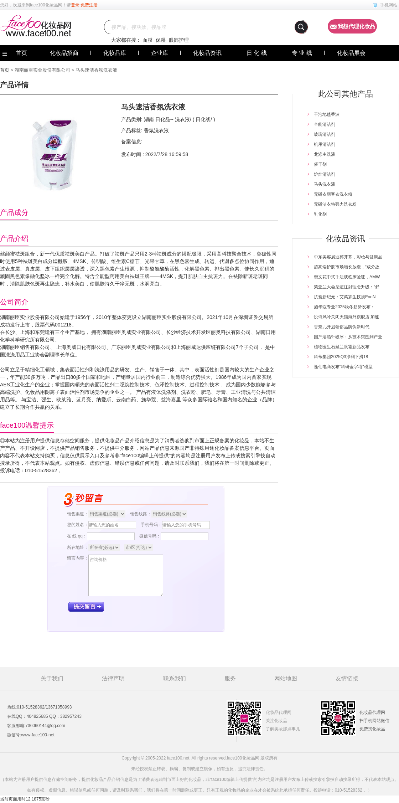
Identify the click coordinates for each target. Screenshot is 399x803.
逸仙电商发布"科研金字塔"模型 (343, 366)
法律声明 (113, 678)
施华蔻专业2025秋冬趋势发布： (344, 306)
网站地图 (285, 678)
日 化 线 (257, 53)
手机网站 (388, 4)
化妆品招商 (64, 53)
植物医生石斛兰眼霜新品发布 (341, 346)
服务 (230, 678)
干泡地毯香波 (327, 114)
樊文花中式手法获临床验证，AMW (347, 276)
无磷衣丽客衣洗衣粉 (333, 194)
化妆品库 (114, 53)
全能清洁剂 (324, 124)
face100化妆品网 (46, 4)
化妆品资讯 (207, 53)
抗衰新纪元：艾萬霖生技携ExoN (344, 296)
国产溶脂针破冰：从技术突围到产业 (348, 336)
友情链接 (347, 678)
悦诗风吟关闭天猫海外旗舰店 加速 (346, 316)
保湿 (161, 40)
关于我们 (52, 678)
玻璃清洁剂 (324, 134)
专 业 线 (302, 53)
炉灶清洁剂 (324, 174)
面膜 (147, 40)
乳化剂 (320, 214)
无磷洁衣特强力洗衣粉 (335, 204)
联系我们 (174, 678)
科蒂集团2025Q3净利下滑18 (341, 356)
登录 (75, 4)
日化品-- (163, 119)
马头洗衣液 (324, 184)
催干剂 (320, 164)
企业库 (159, 53)
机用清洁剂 (324, 144)
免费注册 (89, 4)
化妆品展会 (351, 53)
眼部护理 (179, 40)
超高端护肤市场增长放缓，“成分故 (346, 266)
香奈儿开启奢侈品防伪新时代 (341, 326)
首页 (4, 70)
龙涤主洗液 (324, 154)
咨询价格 (125, 575)
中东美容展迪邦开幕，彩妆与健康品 (348, 256)
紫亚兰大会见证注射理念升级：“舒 (346, 286)
